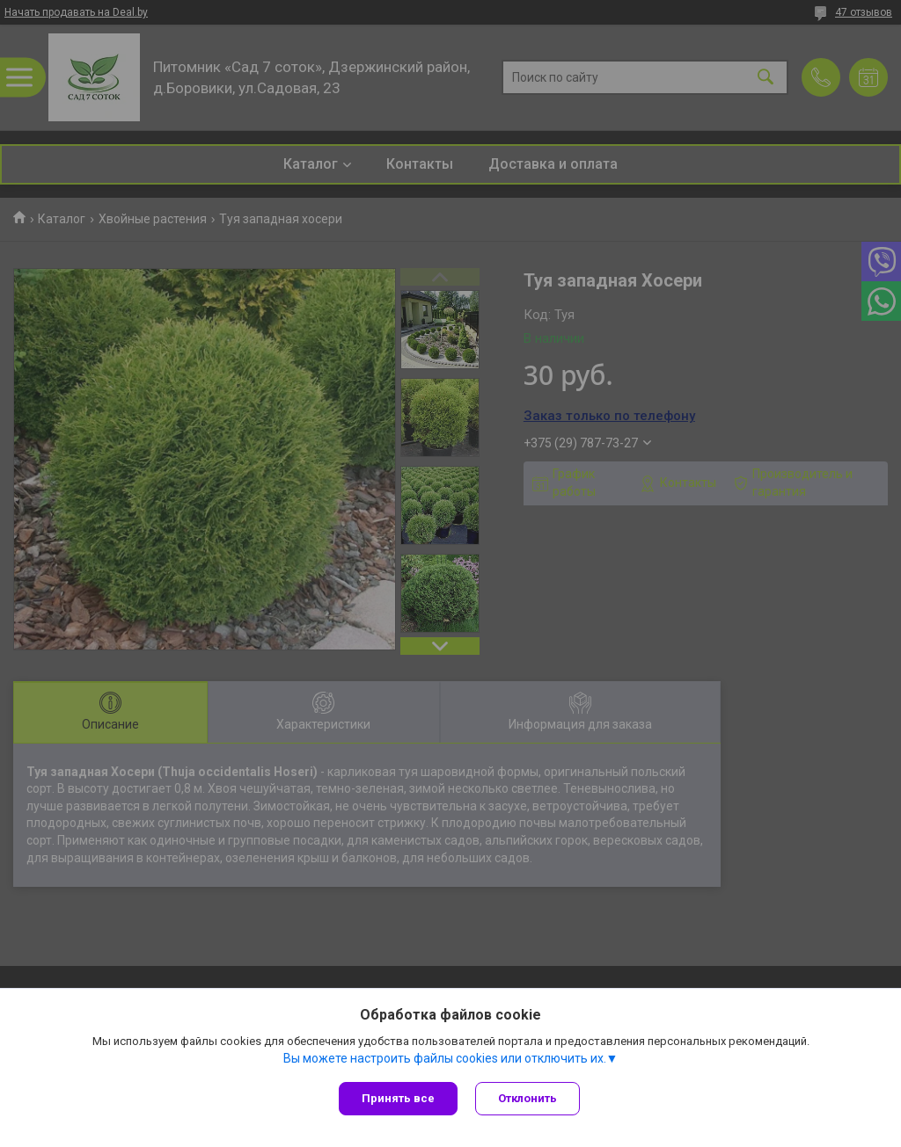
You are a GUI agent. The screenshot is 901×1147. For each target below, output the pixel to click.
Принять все (398, 1098)
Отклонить (527, 1098)
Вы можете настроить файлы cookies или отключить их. (444, 1058)
